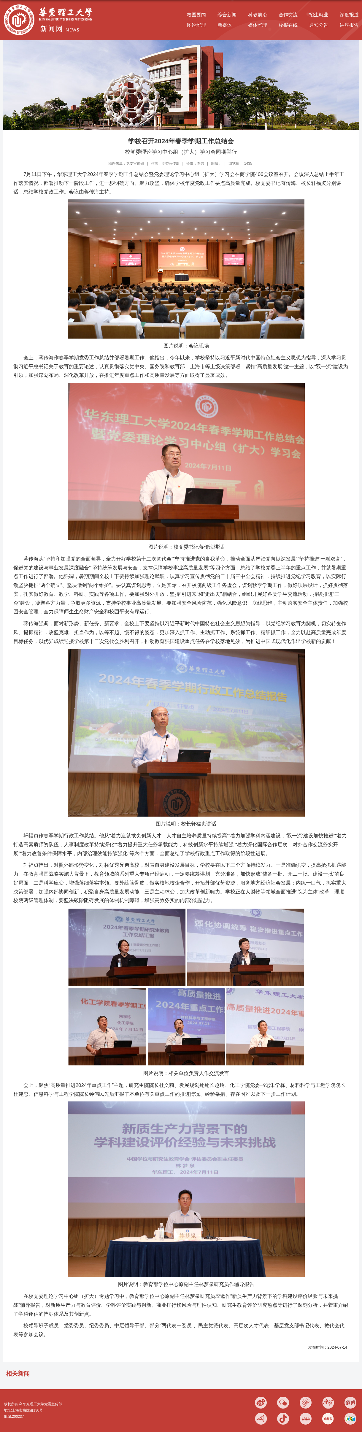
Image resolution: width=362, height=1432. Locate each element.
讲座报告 (349, 25)
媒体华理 (257, 25)
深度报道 (349, 14)
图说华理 (196, 25)
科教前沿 (257, 14)
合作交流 (288, 14)
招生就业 (318, 14)
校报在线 (288, 25)
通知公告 (318, 25)
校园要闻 (196, 14)
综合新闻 (226, 14)
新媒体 (224, 25)
